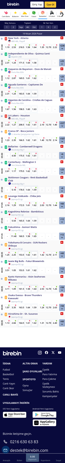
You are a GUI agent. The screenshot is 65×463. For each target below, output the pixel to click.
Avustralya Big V (17, 150)
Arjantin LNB (16, 57)
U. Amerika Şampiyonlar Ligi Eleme (25, 134)
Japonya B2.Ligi (17, 215)
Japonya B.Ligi (17, 199)
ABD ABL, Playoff (18, 41)
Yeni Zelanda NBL (18, 165)
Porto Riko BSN (17, 72)
